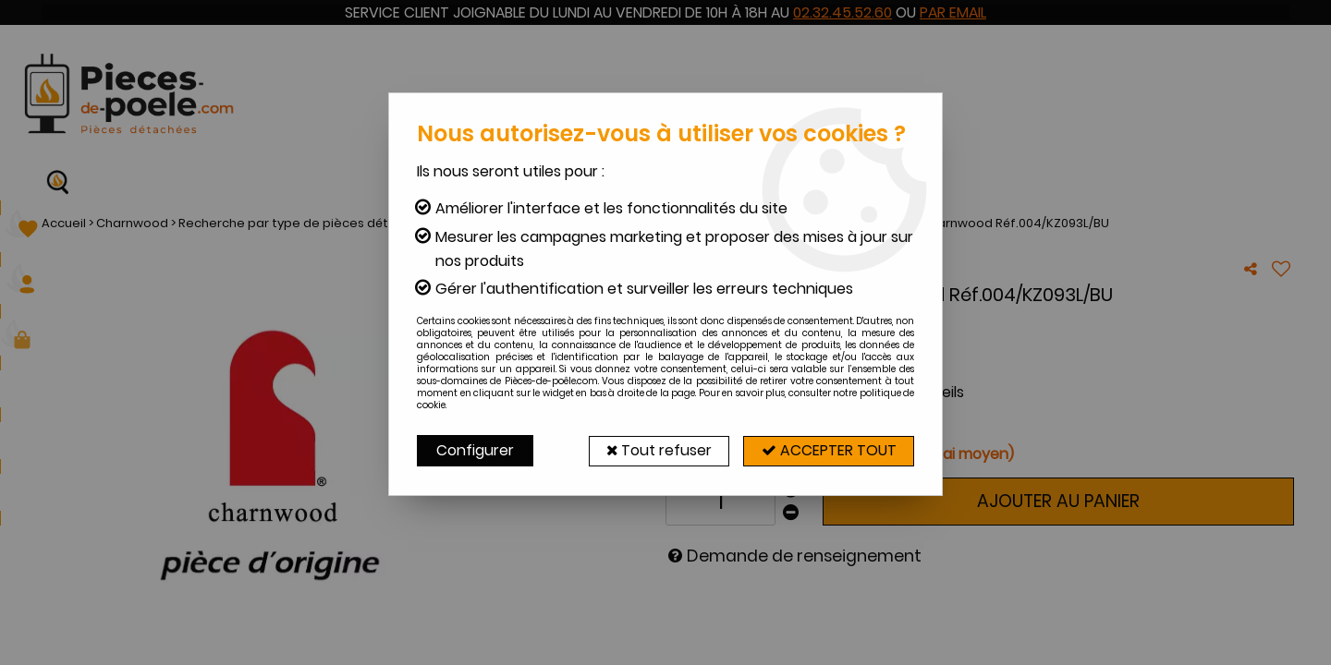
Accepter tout (827, 450)
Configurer (475, 450)
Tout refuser (654, 450)
